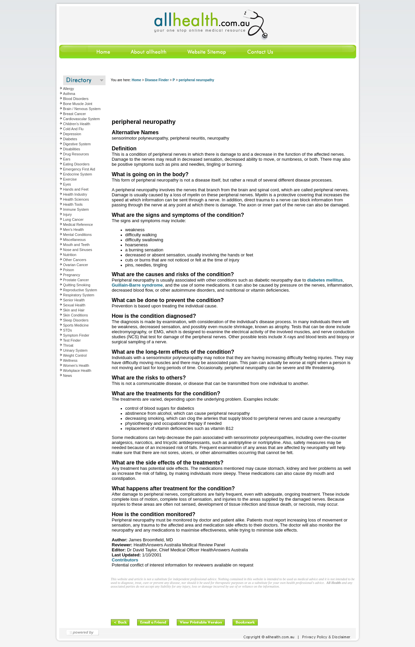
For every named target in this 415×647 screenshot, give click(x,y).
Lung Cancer (73, 219)
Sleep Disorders (76, 320)
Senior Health (74, 300)
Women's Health (76, 365)
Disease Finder (157, 80)
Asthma (69, 94)
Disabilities (71, 149)
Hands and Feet (76, 189)
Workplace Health (77, 370)
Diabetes (70, 139)
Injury (67, 214)
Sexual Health (74, 305)
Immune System (76, 209)
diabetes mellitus (324, 280)
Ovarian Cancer (75, 265)
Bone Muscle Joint (77, 104)
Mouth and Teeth (76, 245)
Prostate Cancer (76, 280)
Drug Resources (76, 154)
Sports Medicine (76, 325)
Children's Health (76, 124)
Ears (67, 159)
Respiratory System (78, 295)
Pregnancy (71, 275)
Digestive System (77, 144)
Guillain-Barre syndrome (137, 285)
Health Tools (73, 204)
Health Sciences (76, 199)
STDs (67, 330)
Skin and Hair (74, 310)
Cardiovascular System (81, 119)
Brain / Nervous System (82, 109)
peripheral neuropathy (196, 80)
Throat (68, 345)
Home (136, 80)
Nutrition (70, 255)
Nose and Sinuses (77, 250)
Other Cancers (74, 260)
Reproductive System (80, 290)
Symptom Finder (76, 335)
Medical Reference (78, 224)
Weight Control (75, 355)
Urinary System (75, 350)
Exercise (70, 179)
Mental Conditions (77, 235)
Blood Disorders (76, 99)
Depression (72, 134)
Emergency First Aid (79, 169)
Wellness (70, 360)
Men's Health (73, 230)
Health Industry (75, 194)
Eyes (67, 184)
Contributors (125, 559)
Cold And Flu (73, 129)
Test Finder (72, 340)
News (67, 376)
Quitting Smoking (76, 285)
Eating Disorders (76, 164)
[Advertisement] (233, 101)
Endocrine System (77, 174)
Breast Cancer (74, 114)
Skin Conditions (75, 315)
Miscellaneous (74, 240)
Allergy (68, 89)
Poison (68, 270)
